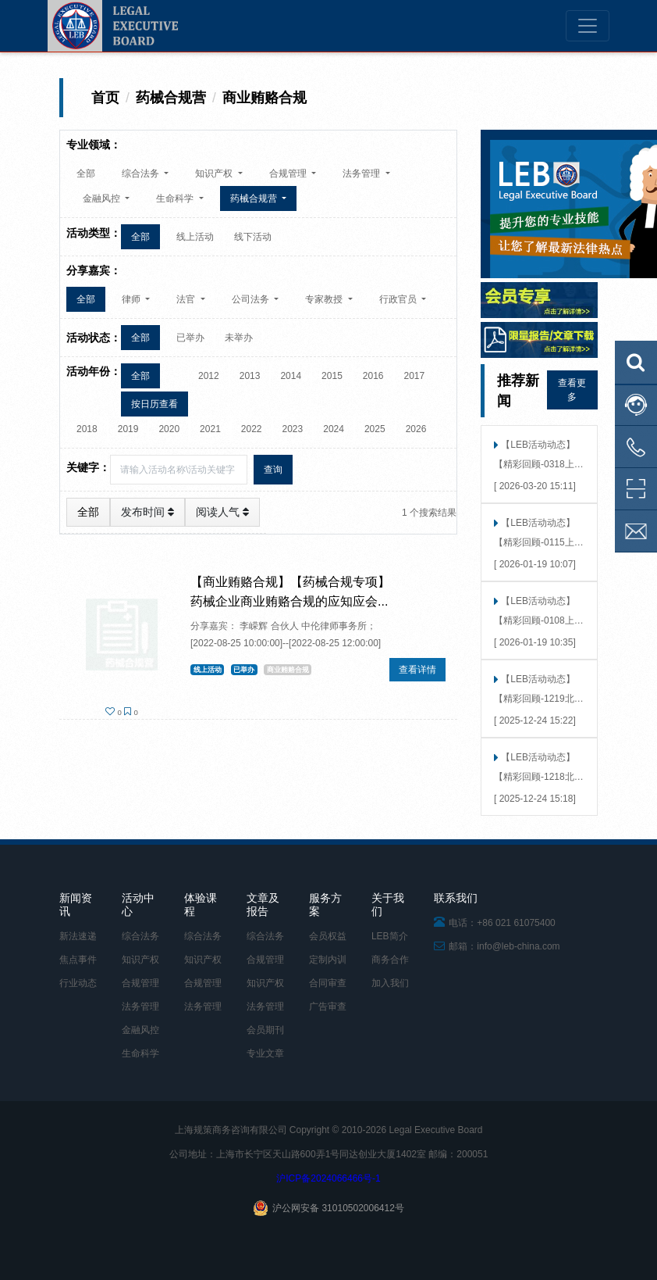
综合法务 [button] (142, 173)
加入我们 (390, 983)
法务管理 (140, 1006)
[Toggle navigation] (587, 25)
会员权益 (327, 936)
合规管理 (140, 983)
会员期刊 (265, 1029)
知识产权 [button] (215, 173)
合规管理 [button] (289, 173)
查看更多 (572, 389)
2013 (250, 375)
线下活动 (253, 236)
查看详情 (417, 669)
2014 (290, 375)
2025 (374, 429)
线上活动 (195, 236)
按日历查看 (154, 404)
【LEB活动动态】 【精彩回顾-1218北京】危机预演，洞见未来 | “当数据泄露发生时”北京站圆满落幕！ (537, 768)
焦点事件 (78, 959)
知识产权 (140, 959)
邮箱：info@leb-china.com (497, 946)
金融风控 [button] (103, 198)
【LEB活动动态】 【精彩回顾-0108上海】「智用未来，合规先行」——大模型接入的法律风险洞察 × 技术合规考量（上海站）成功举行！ (536, 612)
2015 (332, 375)
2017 (414, 375)
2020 (168, 429)
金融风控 (140, 1029)
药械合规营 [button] (254, 198)
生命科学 (140, 1053)
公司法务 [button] (252, 299)
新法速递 (78, 936)
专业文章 (265, 1053)
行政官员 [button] (399, 299)
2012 (208, 375)
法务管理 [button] (362, 173)
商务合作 (390, 959)
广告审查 (327, 1006)
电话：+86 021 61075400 (495, 922)
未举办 (239, 337)
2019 (128, 429)
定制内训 (327, 959)
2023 (293, 429)
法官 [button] (186, 299)
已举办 (190, 337)
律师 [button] (132, 299)
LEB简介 (389, 936)
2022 (251, 429)
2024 (333, 429)
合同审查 (327, 983)
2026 (416, 429)
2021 (210, 429)
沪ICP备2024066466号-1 (328, 1178)
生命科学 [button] (176, 198)
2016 (373, 375)
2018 (87, 429)
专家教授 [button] (325, 299)
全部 (85, 173)
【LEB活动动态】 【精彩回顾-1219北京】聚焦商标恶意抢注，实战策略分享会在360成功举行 (536, 690)
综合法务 (140, 936)
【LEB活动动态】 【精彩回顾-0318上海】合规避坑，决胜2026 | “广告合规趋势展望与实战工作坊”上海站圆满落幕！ (537, 456)
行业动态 (78, 983)
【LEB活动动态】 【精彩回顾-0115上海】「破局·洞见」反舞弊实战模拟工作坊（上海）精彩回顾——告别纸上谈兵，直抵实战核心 (537, 534)
